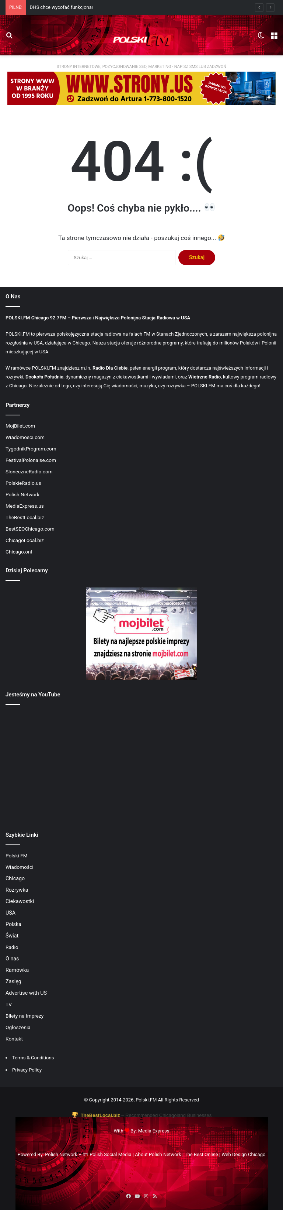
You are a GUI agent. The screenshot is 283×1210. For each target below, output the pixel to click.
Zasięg (13, 981)
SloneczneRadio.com (29, 471)
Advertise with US (26, 993)
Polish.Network (22, 494)
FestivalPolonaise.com (31, 460)
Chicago (15, 878)
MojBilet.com (20, 426)
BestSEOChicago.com (30, 529)
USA (10, 913)
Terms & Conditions (33, 1057)
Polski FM (17, 855)
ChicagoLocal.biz (25, 540)
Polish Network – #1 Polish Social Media (88, 1154)
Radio (12, 947)
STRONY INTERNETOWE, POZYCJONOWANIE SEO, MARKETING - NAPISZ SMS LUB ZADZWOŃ (141, 66)
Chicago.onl (19, 552)
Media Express (154, 1131)
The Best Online (201, 1154)
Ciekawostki (20, 901)
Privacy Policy (27, 1070)
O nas (12, 959)
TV (9, 1004)
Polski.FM (146, 1100)
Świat (12, 936)
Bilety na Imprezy (24, 1016)
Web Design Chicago (243, 1154)
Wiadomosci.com (25, 437)
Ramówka (17, 970)
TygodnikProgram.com (31, 449)
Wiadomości (20, 867)
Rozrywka (17, 890)
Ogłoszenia (18, 1027)
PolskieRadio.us (23, 483)
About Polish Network (158, 1154)
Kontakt (14, 1039)
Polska (13, 924)
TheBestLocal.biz (25, 517)
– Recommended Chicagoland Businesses (141, 1115)
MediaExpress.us (25, 506)
